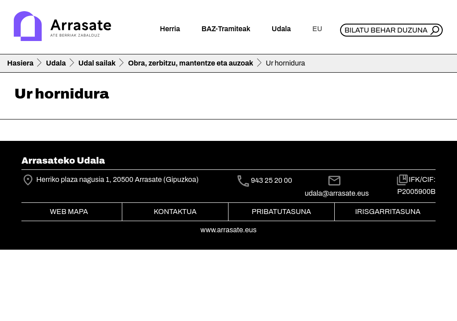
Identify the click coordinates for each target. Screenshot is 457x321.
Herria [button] (170, 29)
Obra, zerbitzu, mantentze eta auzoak (190, 63)
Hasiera (20, 63)
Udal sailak (97, 63)
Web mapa (69, 211)
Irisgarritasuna (388, 211)
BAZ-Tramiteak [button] (225, 29)
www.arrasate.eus (228, 230)
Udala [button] (281, 29)
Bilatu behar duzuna (386, 30)
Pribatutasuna (281, 211)
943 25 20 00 (271, 181)
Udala (56, 63)
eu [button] (317, 29)
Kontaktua (175, 211)
